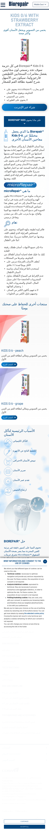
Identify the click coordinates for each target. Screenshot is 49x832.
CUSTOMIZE (24, 821)
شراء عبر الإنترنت (24, 107)
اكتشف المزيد (8, 364)
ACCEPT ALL (24, 827)
